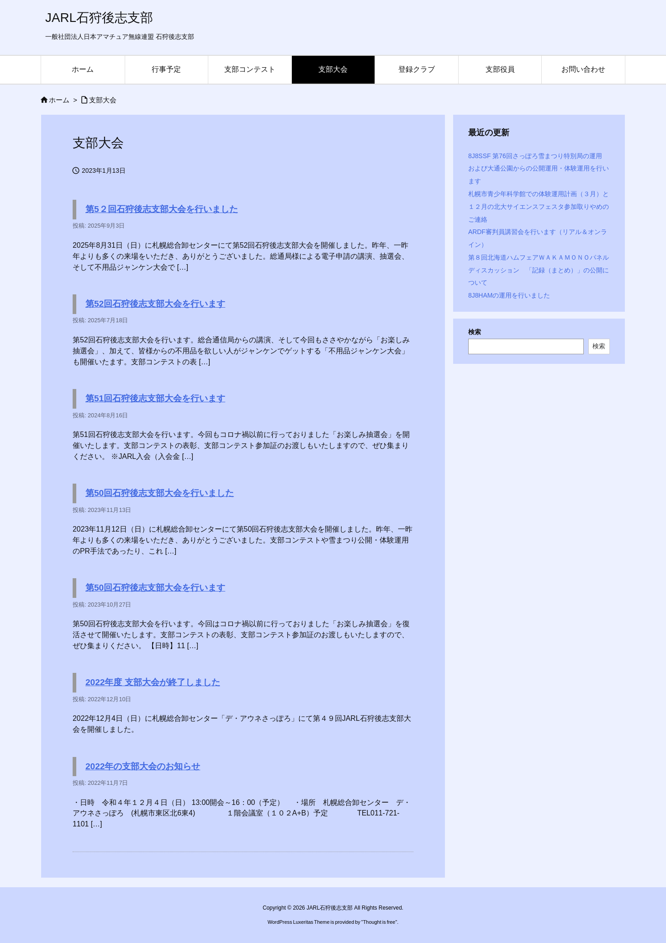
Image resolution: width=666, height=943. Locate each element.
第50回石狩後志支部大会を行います (155, 587)
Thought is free (379, 922)
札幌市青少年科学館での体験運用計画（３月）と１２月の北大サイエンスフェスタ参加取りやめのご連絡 (538, 206)
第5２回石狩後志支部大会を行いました (161, 209)
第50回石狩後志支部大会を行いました (159, 493)
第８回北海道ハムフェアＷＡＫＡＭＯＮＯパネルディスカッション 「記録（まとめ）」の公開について (538, 270)
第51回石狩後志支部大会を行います (155, 398)
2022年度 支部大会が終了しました (152, 682)
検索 (474, 332)
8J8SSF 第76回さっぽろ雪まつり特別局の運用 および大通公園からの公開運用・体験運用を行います (538, 168)
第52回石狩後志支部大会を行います (155, 304)
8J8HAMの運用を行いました (509, 295)
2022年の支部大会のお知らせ (142, 766)
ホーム (59, 100)
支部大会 (102, 100)
